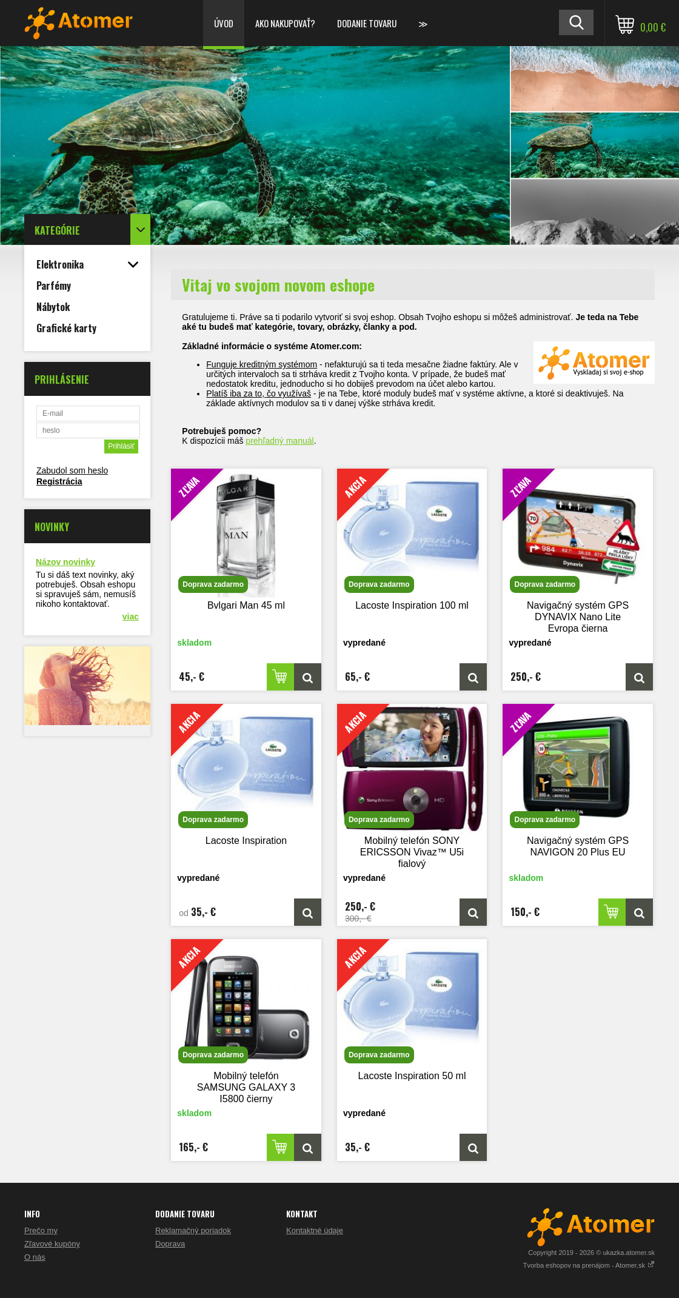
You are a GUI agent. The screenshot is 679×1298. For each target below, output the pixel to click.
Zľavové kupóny (52, 1243)
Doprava (170, 1243)
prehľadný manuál (279, 441)
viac (130, 616)
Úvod (223, 23)
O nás (34, 1257)
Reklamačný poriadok (193, 1230)
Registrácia (59, 481)
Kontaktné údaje (314, 1230)
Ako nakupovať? (285, 23)
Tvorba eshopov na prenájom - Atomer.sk (589, 1265)
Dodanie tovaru (366, 23)
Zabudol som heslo (72, 470)
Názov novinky (65, 562)
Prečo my (41, 1230)
